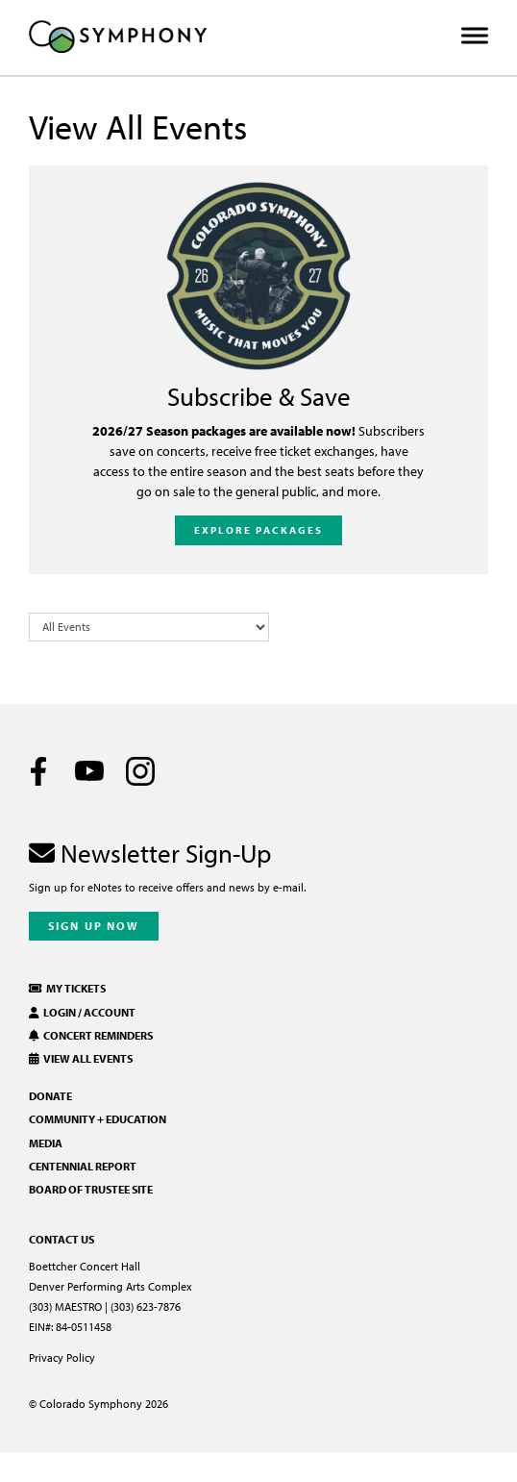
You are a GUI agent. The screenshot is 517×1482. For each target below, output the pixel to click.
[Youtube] (89, 771)
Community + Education (97, 1119)
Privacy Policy (62, 1357)
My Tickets (67, 988)
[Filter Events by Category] (149, 627)
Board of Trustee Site (91, 1189)
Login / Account (82, 1012)
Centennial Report (82, 1166)
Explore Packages (259, 530)
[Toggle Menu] (474, 36)
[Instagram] (140, 771)
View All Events (81, 1058)
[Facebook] (38, 771)
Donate (50, 1096)
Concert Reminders (91, 1035)
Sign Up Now (93, 925)
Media (45, 1143)
